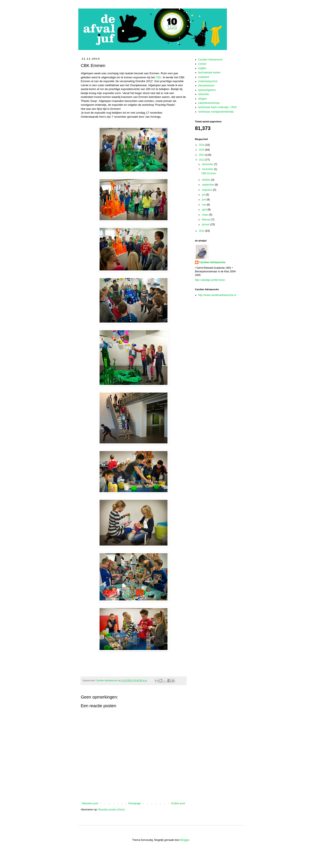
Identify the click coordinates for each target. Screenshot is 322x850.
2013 (202, 159)
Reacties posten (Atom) (111, 809)
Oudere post (178, 803)
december (208, 164)
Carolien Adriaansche (210, 59)
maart (205, 214)
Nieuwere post (90, 803)
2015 (202, 149)
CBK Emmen (208, 173)
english (202, 68)
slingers (202, 98)
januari (206, 224)
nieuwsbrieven (206, 85)
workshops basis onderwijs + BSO (217, 107)
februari (206, 219)
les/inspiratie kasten (209, 72)
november (208, 169)
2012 (202, 230)
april (204, 209)
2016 (202, 144)
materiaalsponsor (208, 81)
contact (202, 63)
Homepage (134, 803)
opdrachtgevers (207, 90)
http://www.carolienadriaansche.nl (217, 295)
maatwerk (203, 77)
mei (204, 204)
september (208, 184)
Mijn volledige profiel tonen (210, 280)
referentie (203, 94)
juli (204, 194)
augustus (207, 189)
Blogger (185, 840)
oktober (206, 179)
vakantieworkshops (209, 102)
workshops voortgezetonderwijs (216, 111)
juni (204, 199)
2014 (202, 154)
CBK (158, 77)
